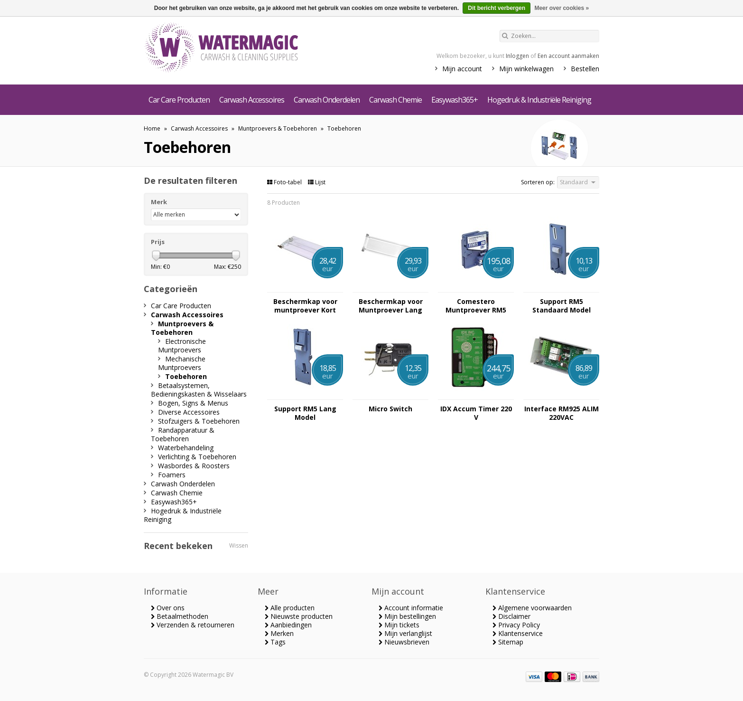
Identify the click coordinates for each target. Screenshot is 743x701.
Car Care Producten (179, 100)
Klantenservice (517, 633)
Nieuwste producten (299, 616)
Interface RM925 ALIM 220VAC (561, 413)
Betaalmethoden (179, 616)
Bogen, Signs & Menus (193, 402)
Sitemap (507, 641)
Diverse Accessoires (189, 412)
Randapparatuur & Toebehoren (182, 434)
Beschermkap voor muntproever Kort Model (305, 305)
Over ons (168, 607)
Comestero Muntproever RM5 (476, 305)
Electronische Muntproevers (182, 345)
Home (152, 128)
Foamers (172, 474)
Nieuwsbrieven (404, 641)
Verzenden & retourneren (192, 624)
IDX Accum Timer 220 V (476, 413)
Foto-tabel (285, 182)
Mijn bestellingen (407, 616)
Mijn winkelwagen (526, 68)
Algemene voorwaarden (532, 607)
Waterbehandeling (186, 447)
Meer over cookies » (561, 8)
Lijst (316, 182)
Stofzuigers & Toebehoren (199, 421)
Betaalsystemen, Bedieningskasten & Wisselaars (199, 389)
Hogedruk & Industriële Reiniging (539, 100)
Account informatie (411, 607)
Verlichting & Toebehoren (197, 456)
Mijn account (462, 68)
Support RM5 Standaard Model (561, 305)
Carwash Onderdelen (327, 100)
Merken (279, 633)
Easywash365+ (454, 100)
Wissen (238, 545)
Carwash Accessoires (251, 100)
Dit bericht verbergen (496, 8)
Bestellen (585, 68)
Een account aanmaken (568, 56)
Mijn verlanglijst (405, 633)
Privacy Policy (516, 624)
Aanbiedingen (288, 624)
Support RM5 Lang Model (305, 413)
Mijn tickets (399, 624)
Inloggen (517, 56)
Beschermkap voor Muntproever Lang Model (391, 305)
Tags (275, 641)
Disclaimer (511, 616)
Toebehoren (344, 128)
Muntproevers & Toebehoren (277, 128)
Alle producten (290, 607)
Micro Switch (390, 409)
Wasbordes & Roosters (194, 465)
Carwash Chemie (395, 100)
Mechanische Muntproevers (181, 363)
